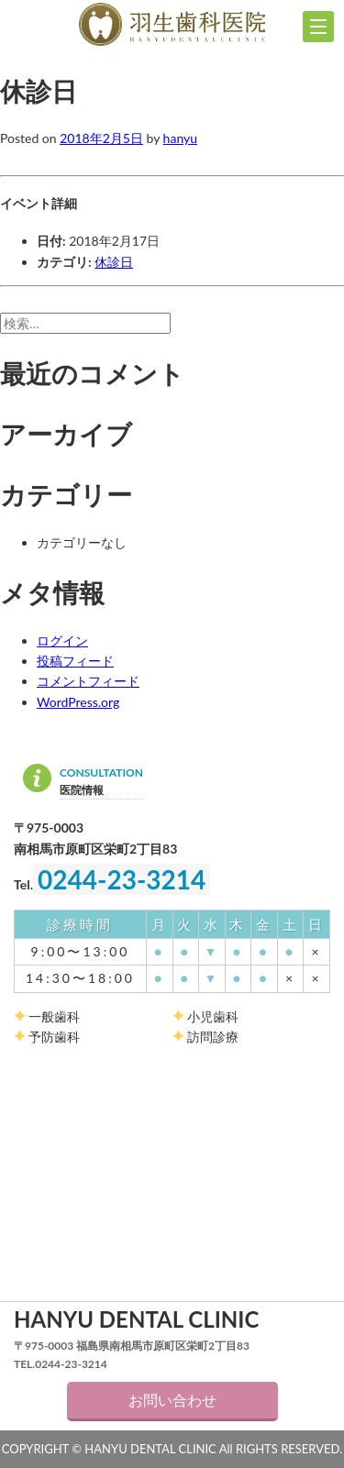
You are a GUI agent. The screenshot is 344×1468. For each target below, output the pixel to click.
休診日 (113, 262)
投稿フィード (75, 660)
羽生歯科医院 (171, 25)
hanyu (180, 138)
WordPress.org (78, 702)
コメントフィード (88, 681)
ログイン (62, 640)
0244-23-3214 (121, 879)
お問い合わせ (172, 1399)
